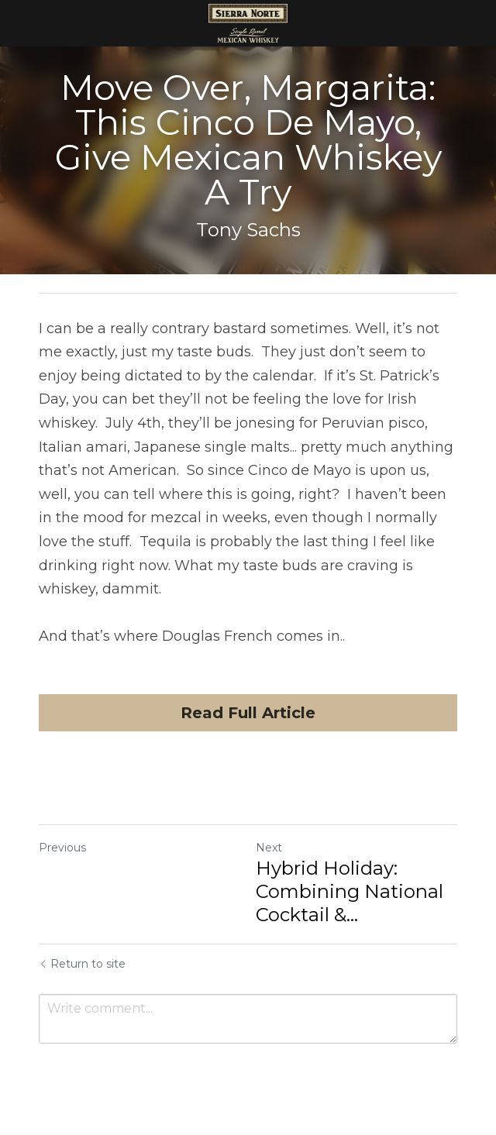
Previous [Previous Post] (62, 848)
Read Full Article (248, 712)
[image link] (248, 22)
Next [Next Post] (269, 848)
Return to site (82, 964)
